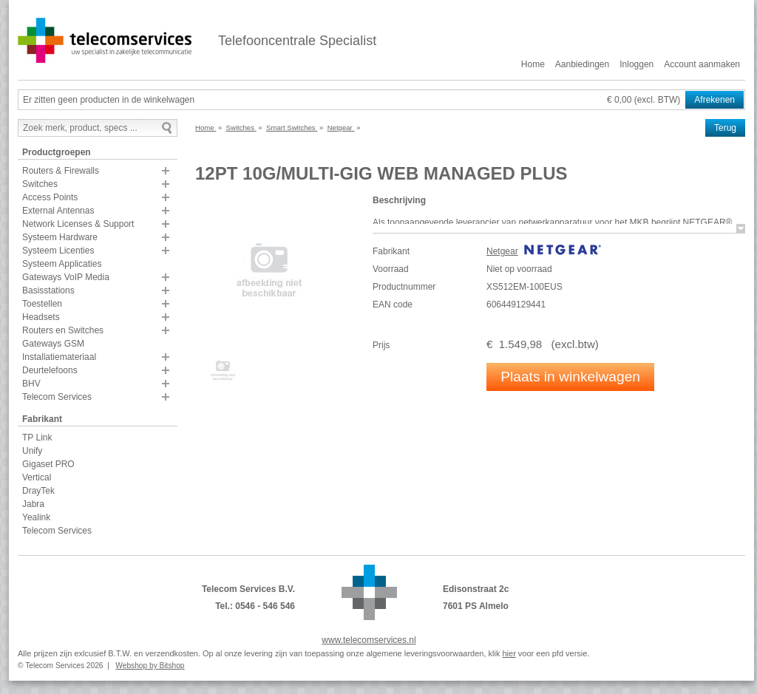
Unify (32, 451)
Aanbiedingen (582, 64)
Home (533, 64)
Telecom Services (57, 397)
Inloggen (636, 64)
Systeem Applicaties (61, 264)
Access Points (50, 197)
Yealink (36, 517)
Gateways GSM (53, 344)
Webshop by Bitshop (149, 665)
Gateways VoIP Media (65, 277)
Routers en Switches (62, 330)
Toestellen (42, 304)
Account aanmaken (702, 64)
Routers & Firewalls (60, 171)
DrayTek (38, 491)
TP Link (37, 437)
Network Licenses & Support (78, 224)
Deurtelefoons (50, 370)
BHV (31, 383)
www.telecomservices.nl (368, 640)
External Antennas (58, 210)
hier (508, 653)
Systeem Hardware (60, 237)
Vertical (36, 477)
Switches (40, 184)
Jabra (33, 504)
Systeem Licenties (58, 250)
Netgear (502, 251)
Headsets (41, 317)
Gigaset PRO (48, 464)
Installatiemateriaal (59, 357)
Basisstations (48, 290)
